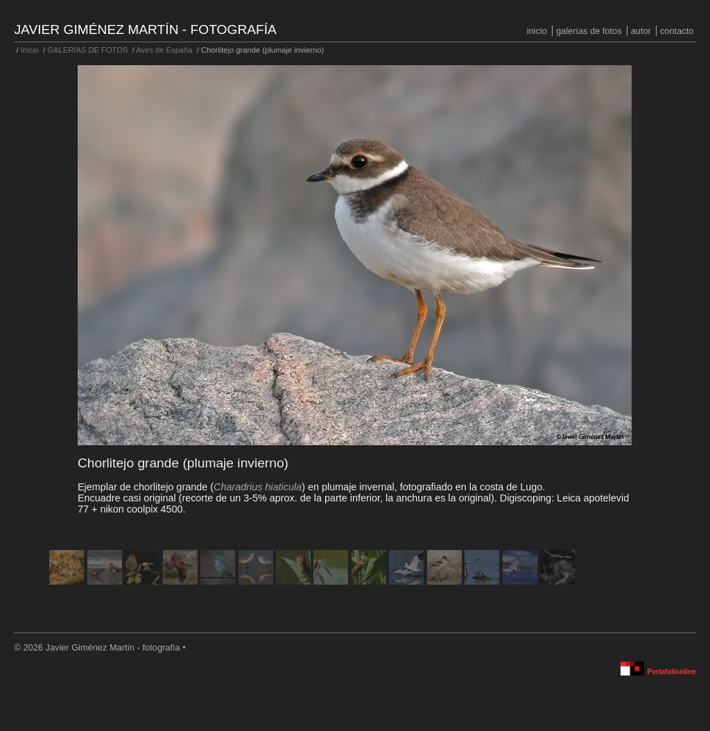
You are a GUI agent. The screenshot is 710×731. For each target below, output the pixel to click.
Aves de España (164, 50)
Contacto (676, 31)
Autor (641, 31)
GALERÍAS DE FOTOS (589, 31)
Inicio (537, 31)
